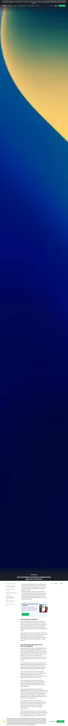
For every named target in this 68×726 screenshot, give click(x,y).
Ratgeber (55, 583)
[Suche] (48, 6)
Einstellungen (52, 721)
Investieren (61, 583)
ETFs (51, 583)
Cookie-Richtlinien (31, 724)
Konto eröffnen (62, 5)
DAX (39, 658)
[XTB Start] (4, 6)
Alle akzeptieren (60, 721)
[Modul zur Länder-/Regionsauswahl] (51, 6)
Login (56, 5)
